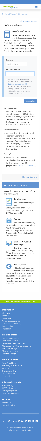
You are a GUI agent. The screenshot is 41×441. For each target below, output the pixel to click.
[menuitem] (2, 14)
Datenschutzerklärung (16, 84)
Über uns (6, 313)
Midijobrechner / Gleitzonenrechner (17, 346)
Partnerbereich (8, 405)
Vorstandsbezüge (9, 348)
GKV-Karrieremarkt (11, 382)
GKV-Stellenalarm (9, 388)
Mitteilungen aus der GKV (12, 366)
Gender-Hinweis (8, 326)
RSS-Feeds (6, 376)
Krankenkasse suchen (11, 338)
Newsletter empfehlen (30, 21)
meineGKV (6, 402)
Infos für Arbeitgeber (10, 393)
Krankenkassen (9, 334)
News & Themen (10, 359)
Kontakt (5, 316)
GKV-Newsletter (8, 373)
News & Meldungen (10, 363)
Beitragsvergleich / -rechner (13, 343)
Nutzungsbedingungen (11, 321)
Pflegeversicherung (10, 351)
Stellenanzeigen (8, 385)
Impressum (6, 329)
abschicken (30, 101)
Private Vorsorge (9, 354)
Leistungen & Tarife (10, 340)
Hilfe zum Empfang (29, 177)
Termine (5, 368)
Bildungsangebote (9, 391)
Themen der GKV (9, 371)
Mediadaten (7, 318)
